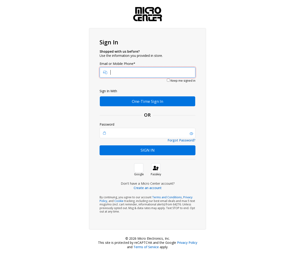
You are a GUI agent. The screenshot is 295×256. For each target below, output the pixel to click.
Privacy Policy (187, 242)
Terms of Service (146, 247)
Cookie (119, 201)
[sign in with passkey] (155, 168)
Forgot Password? (181, 140)
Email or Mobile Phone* (147, 70)
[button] (191, 133)
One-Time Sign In (147, 101)
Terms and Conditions (167, 197)
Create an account (148, 188)
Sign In (148, 150)
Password (147, 130)
